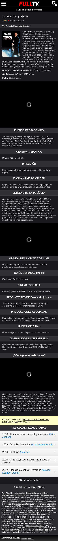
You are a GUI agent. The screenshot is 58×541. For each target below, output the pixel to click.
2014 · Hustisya (15, 452)
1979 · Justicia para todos (27, 444)
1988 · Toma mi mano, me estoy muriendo (29, 435)
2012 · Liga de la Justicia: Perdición (26, 471)
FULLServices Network (13, 537)
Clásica (41, 487)
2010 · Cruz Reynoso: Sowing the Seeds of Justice (26, 461)
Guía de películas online (29, 9)
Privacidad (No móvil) (27, 538)
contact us (44, 532)
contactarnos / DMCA (35, 525)
